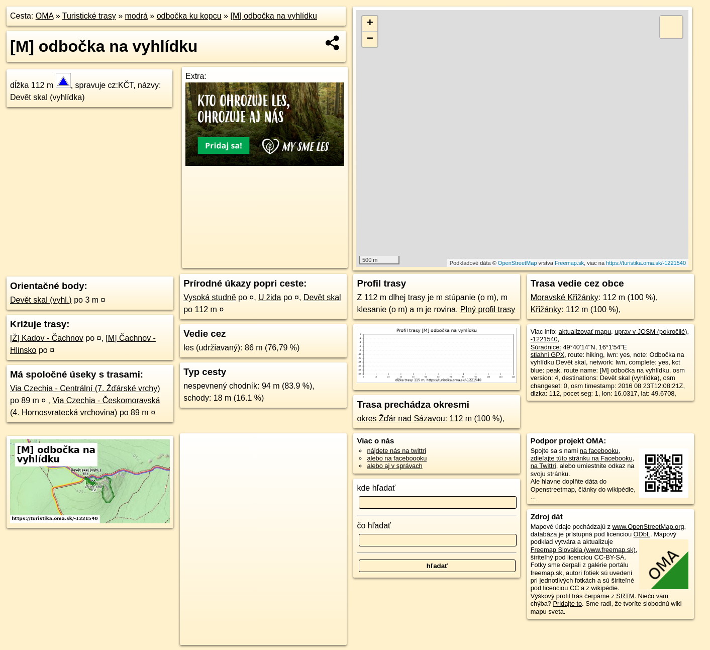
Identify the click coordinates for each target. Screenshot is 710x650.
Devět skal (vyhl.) (41, 300)
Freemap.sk (569, 263)
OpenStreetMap (517, 263)
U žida (269, 297)
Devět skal (322, 297)
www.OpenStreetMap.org (648, 526)
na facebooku (599, 450)
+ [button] (370, 23)
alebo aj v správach (394, 466)
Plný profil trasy (487, 309)
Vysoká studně (209, 297)
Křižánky (546, 309)
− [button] (370, 39)
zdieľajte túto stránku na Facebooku (582, 458)
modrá (136, 16)
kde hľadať (376, 488)
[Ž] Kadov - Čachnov (46, 338)
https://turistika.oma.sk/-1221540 (646, 263)
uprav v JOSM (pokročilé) (651, 331)
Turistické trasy (89, 16)
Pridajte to (567, 603)
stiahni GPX (548, 354)
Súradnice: (546, 347)
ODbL (642, 534)
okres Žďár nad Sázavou (401, 418)
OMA (45, 16)
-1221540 (544, 339)
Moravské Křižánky (564, 297)
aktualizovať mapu (585, 331)
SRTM (625, 596)
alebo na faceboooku (397, 458)
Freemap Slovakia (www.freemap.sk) (583, 549)
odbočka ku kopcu (189, 16)
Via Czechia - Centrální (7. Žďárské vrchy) (85, 388)
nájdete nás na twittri (396, 450)
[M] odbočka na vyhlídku (273, 16)
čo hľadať (374, 525)
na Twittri (543, 466)
